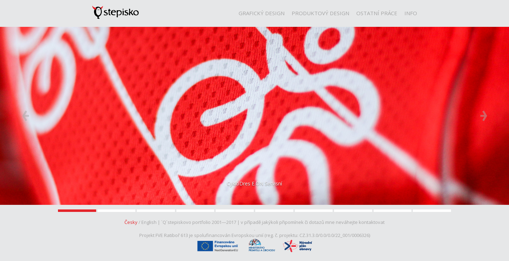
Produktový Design (320, 13)
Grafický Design (262, 13)
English (149, 222)
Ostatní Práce (376, 13)
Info (410, 13)
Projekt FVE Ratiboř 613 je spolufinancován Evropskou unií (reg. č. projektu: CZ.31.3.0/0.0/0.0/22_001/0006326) (254, 235)
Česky (131, 222)
